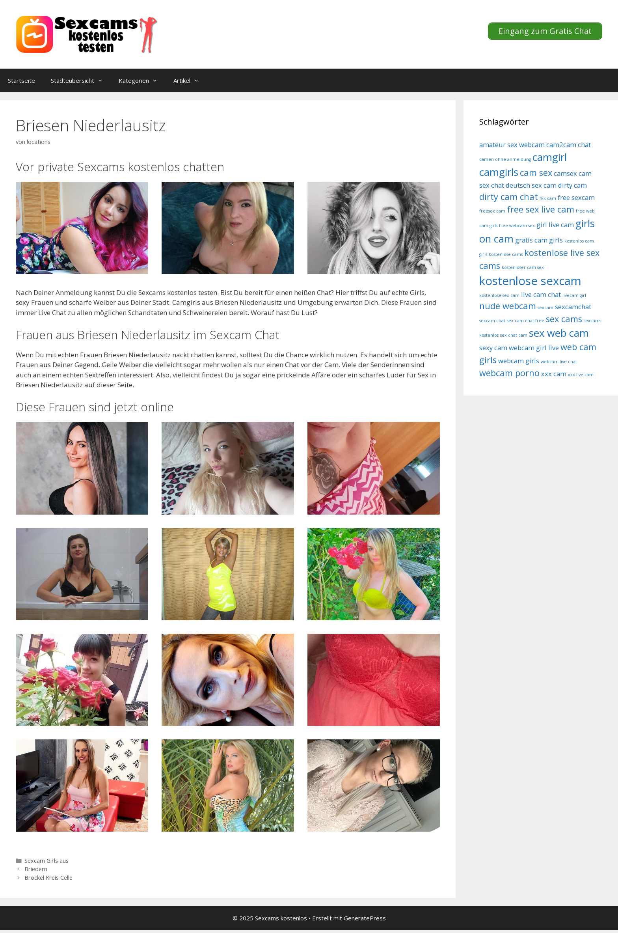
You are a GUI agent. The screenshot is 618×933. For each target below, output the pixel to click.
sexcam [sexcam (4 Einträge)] (545, 307)
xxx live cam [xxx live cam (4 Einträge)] (581, 374)
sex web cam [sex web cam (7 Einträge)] (559, 333)
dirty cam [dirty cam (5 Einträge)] (572, 185)
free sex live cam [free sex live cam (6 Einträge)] (540, 209)
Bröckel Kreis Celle (48, 877)
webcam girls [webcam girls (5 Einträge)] (518, 360)
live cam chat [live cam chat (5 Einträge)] (541, 294)
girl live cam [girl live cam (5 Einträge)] (555, 224)
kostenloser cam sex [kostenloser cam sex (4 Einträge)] (523, 267)
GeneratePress (365, 918)
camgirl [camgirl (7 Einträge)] (549, 157)
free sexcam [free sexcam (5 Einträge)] (576, 197)
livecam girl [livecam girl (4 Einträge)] (574, 295)
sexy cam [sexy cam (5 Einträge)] (493, 347)
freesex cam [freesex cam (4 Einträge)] (492, 211)
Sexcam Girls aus (46, 860)
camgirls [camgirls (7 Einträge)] (498, 172)
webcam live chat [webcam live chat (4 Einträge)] (559, 361)
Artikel (190, 80)
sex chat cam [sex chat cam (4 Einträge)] (513, 335)
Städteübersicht (81, 80)
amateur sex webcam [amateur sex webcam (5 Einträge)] (512, 144)
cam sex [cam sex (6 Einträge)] (536, 172)
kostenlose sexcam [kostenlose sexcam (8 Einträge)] (530, 281)
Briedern (35, 869)
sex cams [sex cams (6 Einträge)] (564, 319)
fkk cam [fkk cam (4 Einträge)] (548, 198)
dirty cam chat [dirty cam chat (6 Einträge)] (508, 196)
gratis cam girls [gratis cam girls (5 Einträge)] (539, 239)
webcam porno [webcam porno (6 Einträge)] (509, 373)
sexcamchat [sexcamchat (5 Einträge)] (573, 306)
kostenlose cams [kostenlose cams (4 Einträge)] (506, 254)
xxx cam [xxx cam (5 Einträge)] (553, 373)
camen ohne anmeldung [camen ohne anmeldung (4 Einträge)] (505, 159)
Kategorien (142, 80)
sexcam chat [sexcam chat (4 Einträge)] (492, 320)
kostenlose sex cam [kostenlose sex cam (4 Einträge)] (499, 295)
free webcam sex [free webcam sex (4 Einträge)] (517, 225)
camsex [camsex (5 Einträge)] (565, 173)
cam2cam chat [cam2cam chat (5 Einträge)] (568, 144)
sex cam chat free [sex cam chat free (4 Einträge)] (525, 320)
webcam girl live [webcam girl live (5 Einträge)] (534, 347)
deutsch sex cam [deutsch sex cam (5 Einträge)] (531, 185)
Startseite (21, 80)
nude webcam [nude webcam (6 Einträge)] (507, 306)
